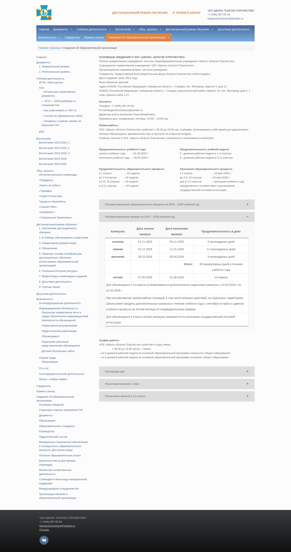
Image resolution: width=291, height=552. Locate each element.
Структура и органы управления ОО (61, 409)
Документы (46, 415)
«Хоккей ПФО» (48, 206)
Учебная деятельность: (94, 29)
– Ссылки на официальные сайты (62, 115)
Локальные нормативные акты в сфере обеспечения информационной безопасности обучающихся (65, 316)
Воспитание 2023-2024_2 (54, 147)
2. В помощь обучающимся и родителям (63, 237)
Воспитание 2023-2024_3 (54, 153)
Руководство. (47, 431)
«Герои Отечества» (50, 196)
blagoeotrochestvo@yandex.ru (225, 18)
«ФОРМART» (47, 212)
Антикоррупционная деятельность (60, 303)
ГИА (41, 87)
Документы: (63, 29)
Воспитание (125, 29)
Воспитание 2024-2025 (53, 158)
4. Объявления (48, 248)
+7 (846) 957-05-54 (219, 14)
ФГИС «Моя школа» (51, 82)
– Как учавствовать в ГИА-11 (59, 110)
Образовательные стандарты (57, 426)
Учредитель (72, 37)
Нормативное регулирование (59, 325)
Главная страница (49, 47)
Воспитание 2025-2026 (53, 163)
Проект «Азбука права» (53, 379)
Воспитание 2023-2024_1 (54, 142)
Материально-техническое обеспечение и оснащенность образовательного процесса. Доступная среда (63, 446)
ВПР (41, 131)
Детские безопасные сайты (58, 351)
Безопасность (49, 37)
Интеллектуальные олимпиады (58, 174)
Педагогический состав (53, 436)
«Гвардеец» (46, 180)
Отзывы (44, 529)
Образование (50, 361)
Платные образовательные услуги (60, 455)
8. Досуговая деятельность (55, 281)
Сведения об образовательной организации (139, 37)
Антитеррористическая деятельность (61, 373)
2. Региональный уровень (54, 71)
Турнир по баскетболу (52, 201)
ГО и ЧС (44, 368)
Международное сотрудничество (59, 488)
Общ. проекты (150, 29)
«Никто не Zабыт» (50, 185)
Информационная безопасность (58, 308)
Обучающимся (50, 336)
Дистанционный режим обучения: (140, 12)
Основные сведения (51, 404)
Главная (43, 29)
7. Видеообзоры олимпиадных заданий (63, 276)
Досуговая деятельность (234, 29)
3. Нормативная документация (57, 243)
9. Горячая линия (49, 286)
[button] (177, 204)
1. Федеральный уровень (54, 66)
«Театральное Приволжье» (55, 217)
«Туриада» (45, 190)
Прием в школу (188, 12)
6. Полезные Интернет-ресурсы (58, 270)
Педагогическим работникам (59, 331)
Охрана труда (47, 357)
